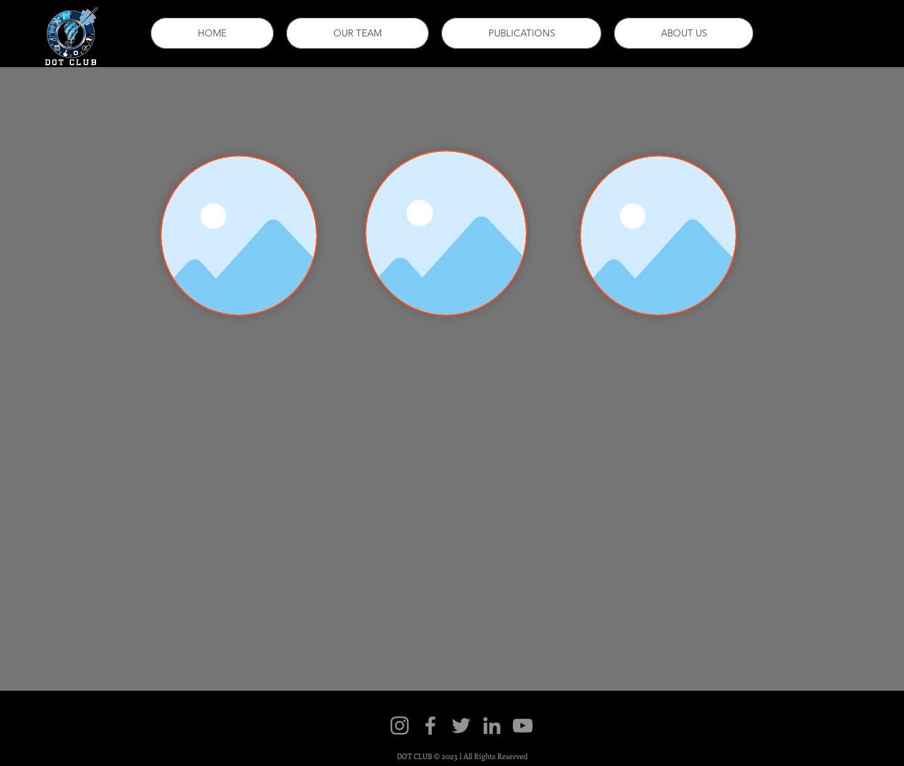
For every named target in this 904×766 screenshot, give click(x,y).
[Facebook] (430, 725)
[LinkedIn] (492, 725)
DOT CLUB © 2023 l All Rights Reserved (462, 756)
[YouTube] (522, 725)
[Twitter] (461, 725)
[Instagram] (399, 725)
